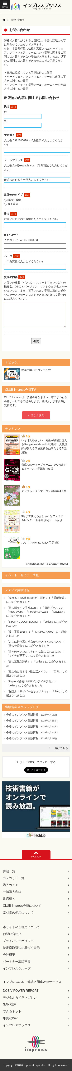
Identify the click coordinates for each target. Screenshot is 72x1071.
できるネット (12, 1011)
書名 (10, 213)
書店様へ (9, 898)
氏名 (10, 106)
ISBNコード (11, 234)
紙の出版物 (14, 199)
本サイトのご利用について (21, 927)
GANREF (9, 1004)
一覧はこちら (60, 748)
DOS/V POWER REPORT (21, 990)
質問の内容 (14, 277)
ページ (12, 256)
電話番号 (13, 135)
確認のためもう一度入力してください (27, 179)
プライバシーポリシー (18, 940)
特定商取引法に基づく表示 (21, 947)
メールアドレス (17, 160)
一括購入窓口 (12, 891)
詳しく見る (37, 415)
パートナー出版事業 (17, 961)
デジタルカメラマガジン (20, 997)
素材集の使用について (18, 912)
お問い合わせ (12, 934)
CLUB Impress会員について (22, 905)
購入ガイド (10, 885)
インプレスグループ (17, 968)
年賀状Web (10, 1018)
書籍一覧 (9, 871)
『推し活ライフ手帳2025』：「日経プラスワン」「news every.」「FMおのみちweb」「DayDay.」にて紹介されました (36, 611)
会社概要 (9, 954)
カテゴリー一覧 (13, 878)
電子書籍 (12, 204)
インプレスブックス (17, 1025)
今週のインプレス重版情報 (22, 714)
